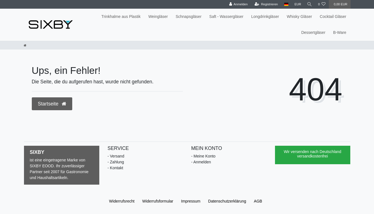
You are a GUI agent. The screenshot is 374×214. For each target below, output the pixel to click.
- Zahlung (116, 162)
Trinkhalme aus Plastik (121, 16)
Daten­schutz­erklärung (227, 201)
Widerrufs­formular (157, 201)
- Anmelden (201, 162)
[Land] (286, 4)
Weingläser (158, 16)
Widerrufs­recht (121, 201)
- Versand (116, 156)
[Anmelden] (238, 4)
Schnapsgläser (189, 16)
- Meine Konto (203, 156)
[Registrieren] (266, 4)
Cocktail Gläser (333, 16)
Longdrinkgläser (265, 16)
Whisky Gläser (299, 16)
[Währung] (297, 4)
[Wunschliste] (322, 4)
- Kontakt (115, 168)
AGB (258, 201)
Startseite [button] (52, 104)
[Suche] (309, 4)
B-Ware (339, 32)
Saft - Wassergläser (226, 16)
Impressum (190, 201)
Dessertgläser (313, 32)
